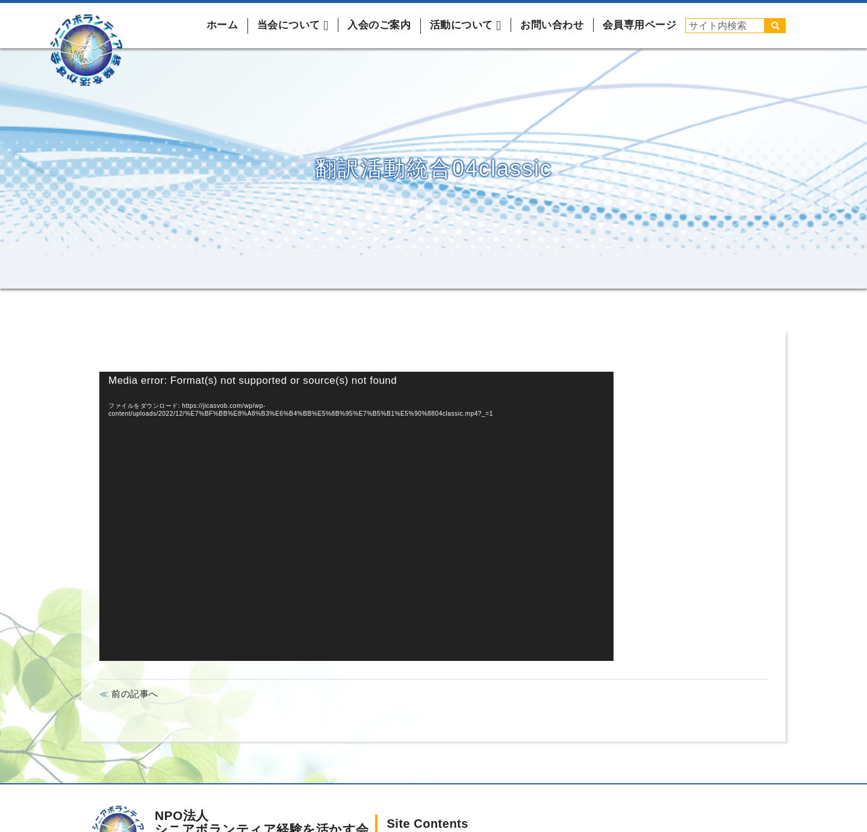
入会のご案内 (379, 25)
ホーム (222, 25)
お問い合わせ (551, 25)
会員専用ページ (640, 25)
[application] (356, 516)
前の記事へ (133, 694)
